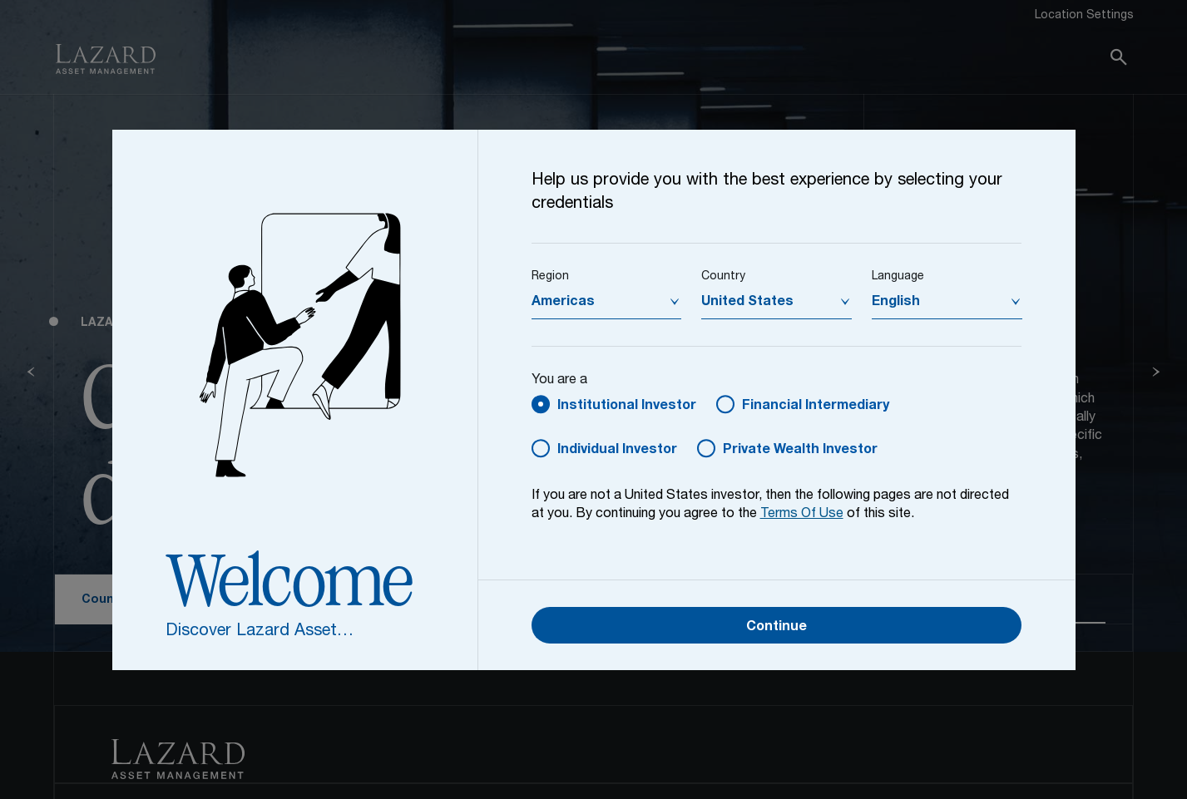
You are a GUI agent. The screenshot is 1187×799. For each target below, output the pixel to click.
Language (898, 277)
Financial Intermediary (815, 406)
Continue (776, 627)
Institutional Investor (626, 406)
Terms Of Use (801, 514)
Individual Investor (617, 450)
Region (550, 277)
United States (747, 302)
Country (723, 277)
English (896, 302)
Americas (563, 302)
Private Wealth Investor (800, 450)
